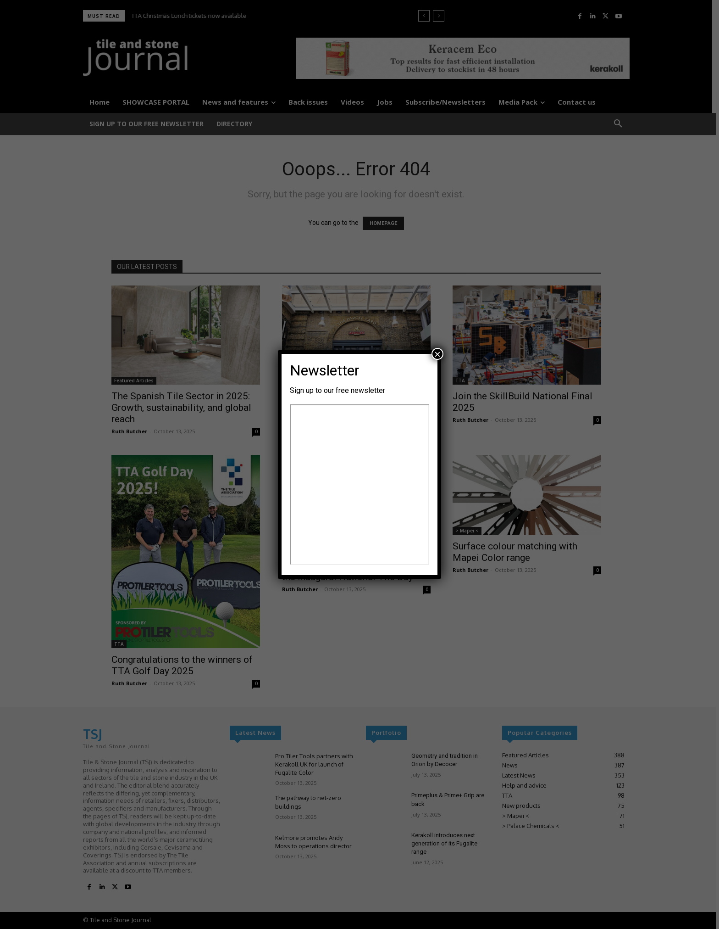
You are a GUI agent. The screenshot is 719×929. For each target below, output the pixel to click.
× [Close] (437, 354)
